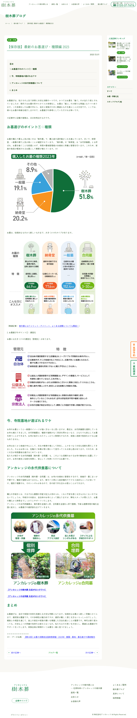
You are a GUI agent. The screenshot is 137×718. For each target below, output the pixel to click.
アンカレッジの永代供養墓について (27, 83)
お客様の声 (75, 4)
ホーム (7, 23)
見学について (118, 693)
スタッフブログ (114, 101)
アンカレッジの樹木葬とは (38, 4)
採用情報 (117, 698)
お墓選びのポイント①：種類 (24, 68)
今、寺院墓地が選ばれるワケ (24, 76)
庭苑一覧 (54, 4)
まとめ (14, 90)
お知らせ (64, 4)
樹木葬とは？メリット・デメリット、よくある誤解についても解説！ (49, 325)
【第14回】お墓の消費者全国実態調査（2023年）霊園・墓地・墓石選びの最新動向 (59, 636)
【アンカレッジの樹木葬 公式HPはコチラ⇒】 (27, 589)
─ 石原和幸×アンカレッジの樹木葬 (86, 688)
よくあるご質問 (88, 4)
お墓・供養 (12, 40)
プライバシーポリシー (19, 715)
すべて (109, 91)
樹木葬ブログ (102, 4)
